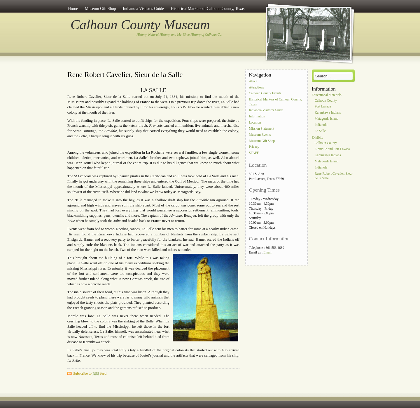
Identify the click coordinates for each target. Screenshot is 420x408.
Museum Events (260, 135)
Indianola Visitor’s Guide (143, 8)
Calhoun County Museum (140, 24)
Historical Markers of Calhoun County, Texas (208, 8)
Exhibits (317, 138)
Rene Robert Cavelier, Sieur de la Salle (125, 74)
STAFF (254, 153)
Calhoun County (326, 101)
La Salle (320, 131)
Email (267, 252)
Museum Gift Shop (100, 8)
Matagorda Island (326, 119)
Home (73, 8)
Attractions (256, 87)
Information (257, 117)
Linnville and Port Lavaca (332, 149)
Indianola (321, 125)
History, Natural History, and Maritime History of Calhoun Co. (179, 35)
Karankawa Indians (328, 113)
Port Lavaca (323, 107)
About (253, 81)
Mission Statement (261, 129)
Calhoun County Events (265, 94)
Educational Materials (327, 95)
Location (255, 122)
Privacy (254, 147)
